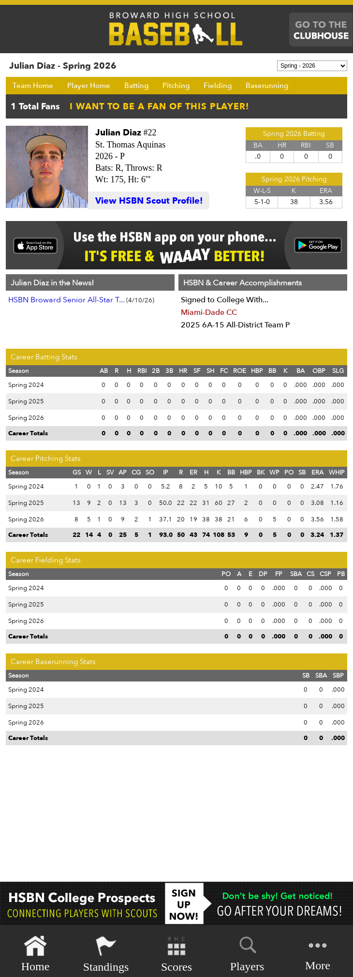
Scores (176, 954)
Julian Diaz (118, 133)
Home (35, 954)
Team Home (33, 85)
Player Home (88, 85)
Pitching (176, 85)
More (317, 953)
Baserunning (267, 85)
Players (247, 952)
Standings (106, 954)
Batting (136, 85)
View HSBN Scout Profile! (149, 201)
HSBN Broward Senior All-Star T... (66, 300)
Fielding (218, 85)
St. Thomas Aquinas (130, 144)
